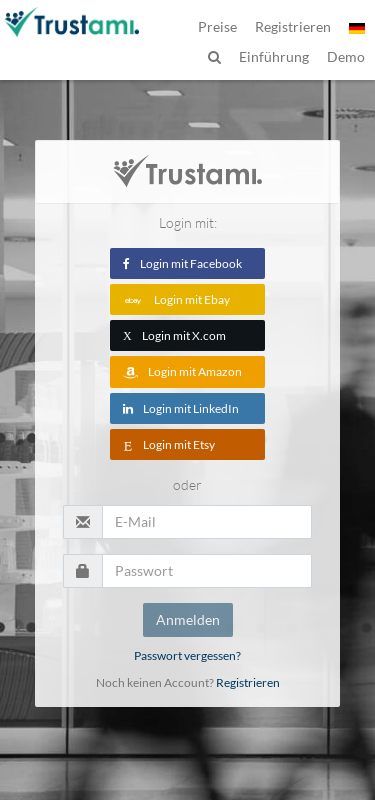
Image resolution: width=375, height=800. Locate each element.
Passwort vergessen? (187, 655)
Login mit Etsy (169, 444)
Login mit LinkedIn (181, 408)
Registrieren (248, 682)
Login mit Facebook (182, 263)
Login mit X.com (174, 335)
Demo (346, 56)
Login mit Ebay (176, 299)
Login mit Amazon (182, 371)
